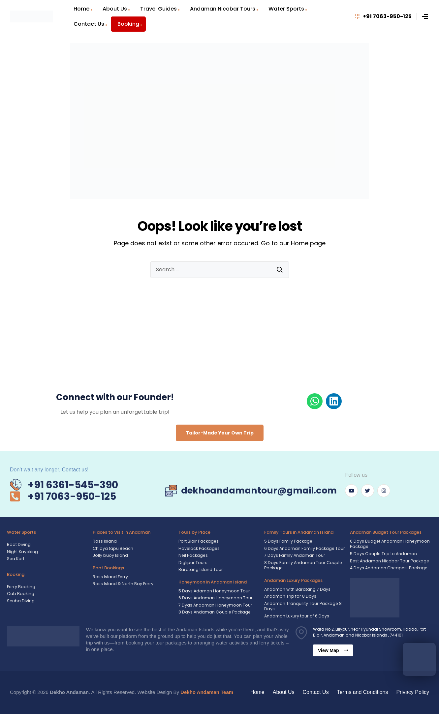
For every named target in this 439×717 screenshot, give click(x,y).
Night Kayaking (22, 551)
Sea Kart (15, 559)
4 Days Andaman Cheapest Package (387, 569)
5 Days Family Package (287, 541)
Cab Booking (20, 594)
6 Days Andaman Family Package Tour (303, 548)
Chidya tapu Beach (113, 548)
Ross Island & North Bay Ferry (122, 584)
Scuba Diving (20, 601)
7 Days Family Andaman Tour (294, 555)
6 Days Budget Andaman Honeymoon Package (388, 544)
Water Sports (286, 9)
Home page (308, 243)
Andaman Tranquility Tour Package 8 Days (302, 609)
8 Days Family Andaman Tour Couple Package (302, 566)
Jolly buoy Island (110, 555)
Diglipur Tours (192, 563)
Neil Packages (192, 555)
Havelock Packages (198, 548)
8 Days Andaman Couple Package (213, 613)
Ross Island (104, 541)
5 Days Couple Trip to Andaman (382, 555)
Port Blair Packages (197, 541)
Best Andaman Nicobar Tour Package (388, 562)
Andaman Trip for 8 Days (289, 598)
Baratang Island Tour (200, 570)
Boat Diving (18, 544)
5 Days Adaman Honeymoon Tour (212, 591)
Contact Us (89, 24)
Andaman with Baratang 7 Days (297, 591)
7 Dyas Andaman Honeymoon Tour (214, 606)
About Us (115, 9)
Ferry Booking (20, 587)
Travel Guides (158, 9)
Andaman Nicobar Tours (222, 9)
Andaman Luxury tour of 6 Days (296, 619)
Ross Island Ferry (110, 577)
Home (81, 9)
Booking (128, 24)
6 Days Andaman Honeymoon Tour (214, 599)
